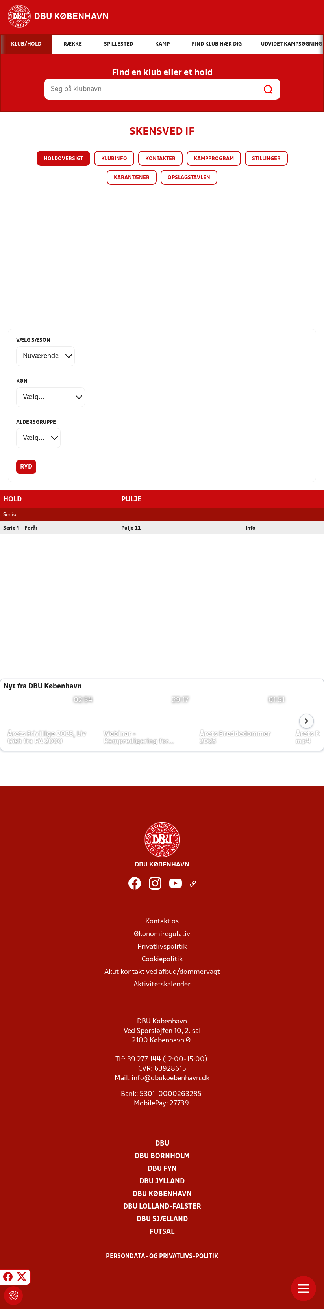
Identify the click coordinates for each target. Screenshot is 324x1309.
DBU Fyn (162, 1169)
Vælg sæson (33, 340)
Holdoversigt (63, 158)
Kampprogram (214, 158)
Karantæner (132, 177)
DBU (162, 1143)
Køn (22, 381)
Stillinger (266, 158)
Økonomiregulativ (162, 934)
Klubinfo (114, 158)
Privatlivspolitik (162, 947)
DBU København (162, 1194)
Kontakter (160, 158)
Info (250, 528)
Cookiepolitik (162, 959)
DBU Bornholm (162, 1156)
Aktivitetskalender (162, 984)
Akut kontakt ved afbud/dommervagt (162, 972)
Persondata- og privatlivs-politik (162, 1256)
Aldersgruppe (36, 422)
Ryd (26, 467)
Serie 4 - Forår (20, 528)
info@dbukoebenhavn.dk (170, 1078)
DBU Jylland (162, 1181)
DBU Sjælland (162, 1219)
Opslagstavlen (189, 177)
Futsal (162, 1232)
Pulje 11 (131, 528)
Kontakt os (162, 921)
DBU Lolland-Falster (162, 1206)
